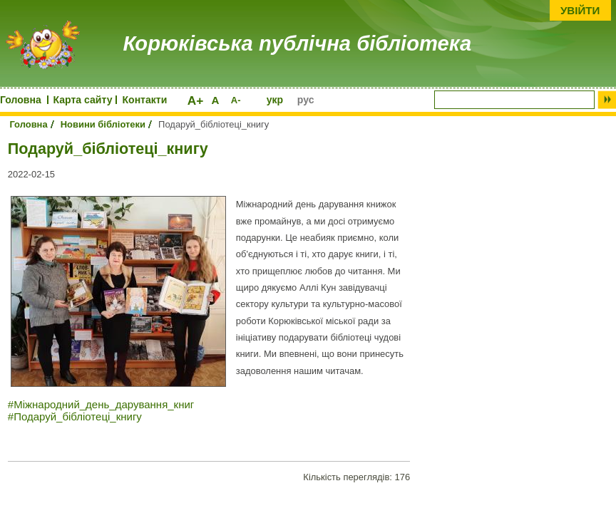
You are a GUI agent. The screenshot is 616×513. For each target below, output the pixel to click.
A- (236, 100)
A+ (196, 100)
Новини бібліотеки (103, 124)
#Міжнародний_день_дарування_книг (101, 404)
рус (305, 99)
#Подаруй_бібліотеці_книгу (75, 416)
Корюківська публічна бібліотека (297, 43)
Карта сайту (83, 99)
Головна (20, 99)
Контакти (145, 99)
